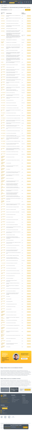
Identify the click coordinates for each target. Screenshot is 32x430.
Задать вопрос (27, 390)
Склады (13, 398)
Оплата (23, 397)
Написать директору (25, 402)
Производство (14, 397)
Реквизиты (24, 399)
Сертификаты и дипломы (15, 399)
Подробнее (29, 18)
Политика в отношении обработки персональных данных (4, 399)
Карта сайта (13, 402)
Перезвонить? (12, 2)
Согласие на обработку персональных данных (4, 401)
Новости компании (5, 390)
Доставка (23, 398)
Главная (2, 5)
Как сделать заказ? (25, 403)
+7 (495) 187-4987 (11, 1)
